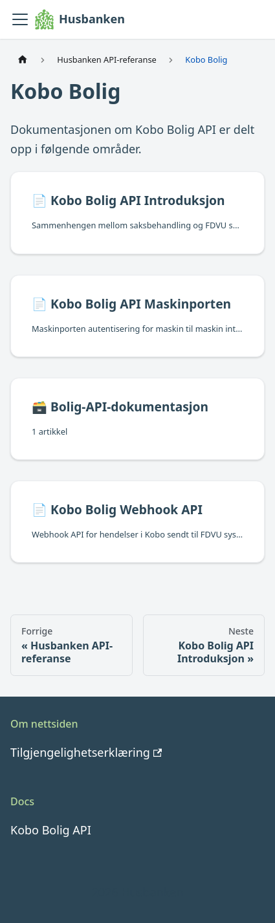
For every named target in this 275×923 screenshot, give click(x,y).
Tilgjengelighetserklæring (86, 752)
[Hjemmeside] (22, 60)
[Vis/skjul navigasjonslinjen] (20, 19)
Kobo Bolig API (50, 830)
